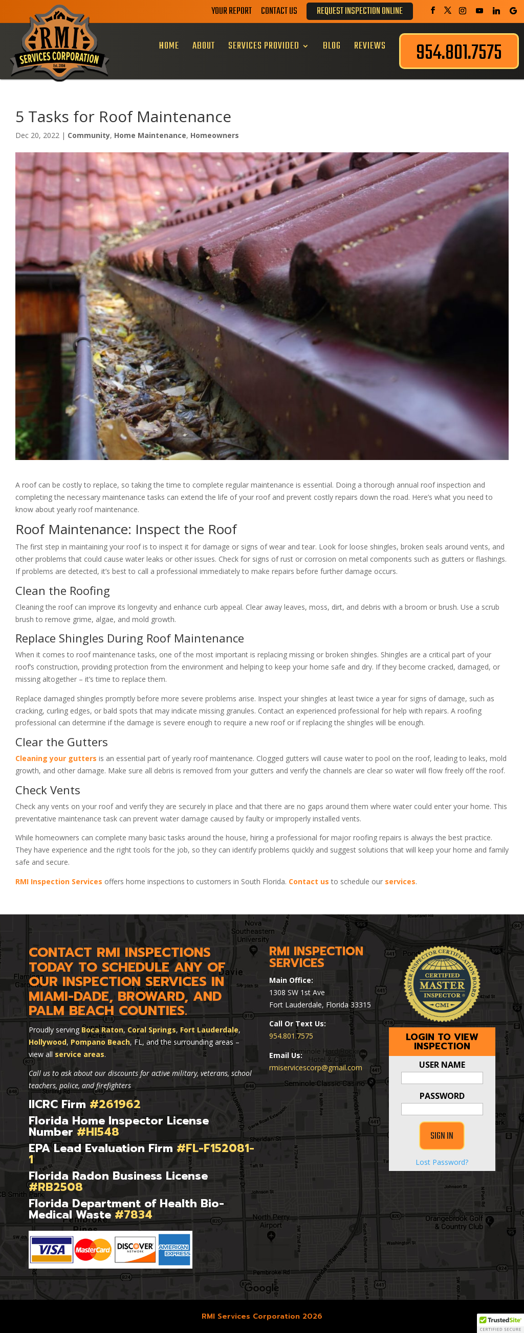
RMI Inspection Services (58, 881)
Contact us (309, 881)
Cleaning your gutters (56, 758)
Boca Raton (102, 1030)
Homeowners (214, 135)
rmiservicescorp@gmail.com (315, 1067)
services (400, 881)
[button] (500, 1323)
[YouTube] (479, 10)
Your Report (231, 13)
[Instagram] (462, 10)
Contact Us (279, 13)
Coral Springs (151, 1030)
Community (89, 135)
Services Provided (263, 46)
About (203, 46)
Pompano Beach (100, 1042)
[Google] (513, 10)
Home (169, 46)
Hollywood (48, 1042)
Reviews (370, 46)
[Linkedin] (496, 10)
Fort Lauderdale (209, 1030)
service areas (79, 1054)
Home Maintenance (150, 135)
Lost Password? (442, 1162)
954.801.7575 (291, 1036)
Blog (332, 46)
